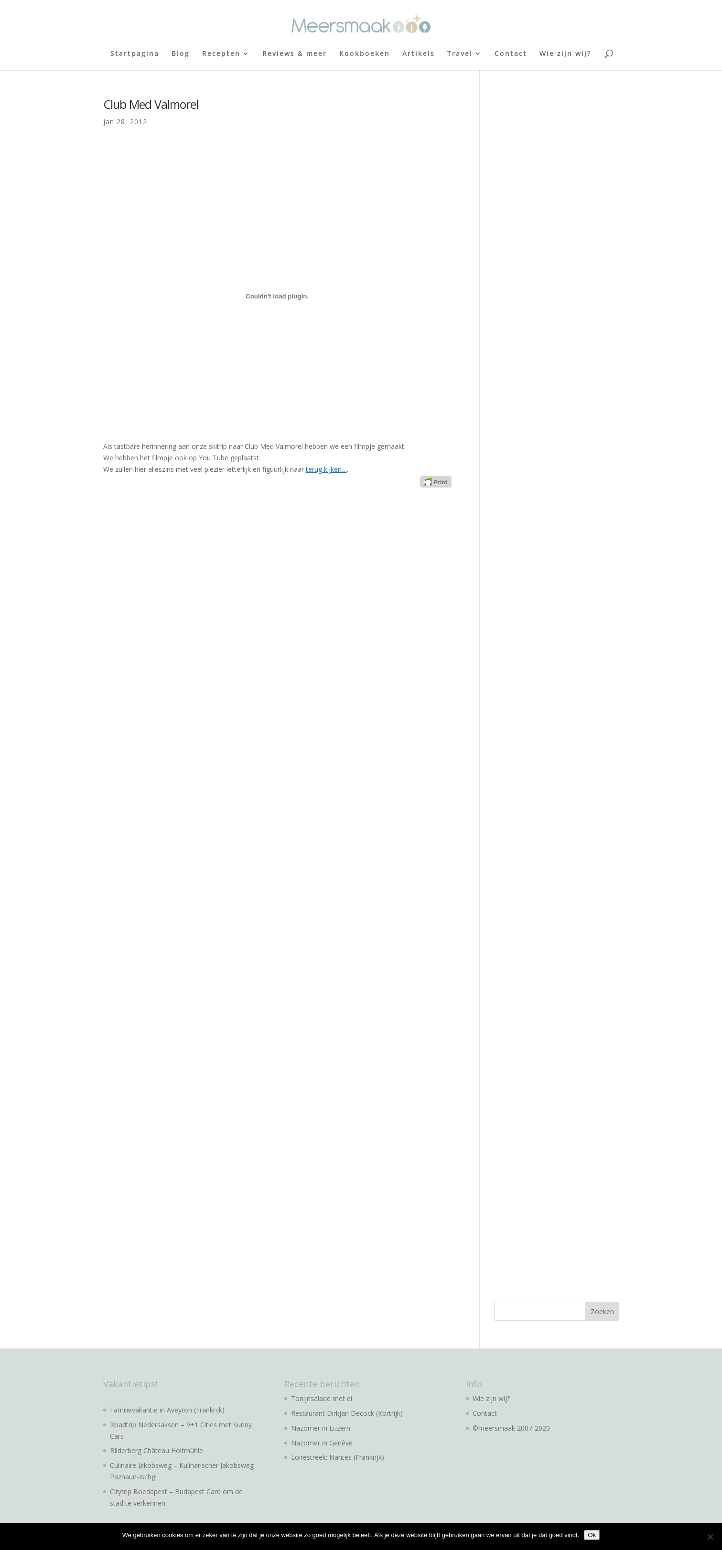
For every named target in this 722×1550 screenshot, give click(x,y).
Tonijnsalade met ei (321, 1398)
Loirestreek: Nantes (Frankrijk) (337, 1457)
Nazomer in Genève (322, 1442)
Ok (592, 1535)
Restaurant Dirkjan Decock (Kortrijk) (347, 1413)
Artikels (418, 54)
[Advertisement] (565, 241)
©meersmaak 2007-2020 (511, 1428)
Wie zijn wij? (565, 54)
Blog (181, 54)
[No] (710, 1536)
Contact (511, 54)
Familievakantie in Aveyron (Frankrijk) (167, 1409)
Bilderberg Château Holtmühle (156, 1450)
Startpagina (134, 54)
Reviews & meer (294, 54)
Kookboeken (364, 54)
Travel (460, 54)
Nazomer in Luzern (320, 1428)
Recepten (221, 54)
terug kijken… (326, 469)
